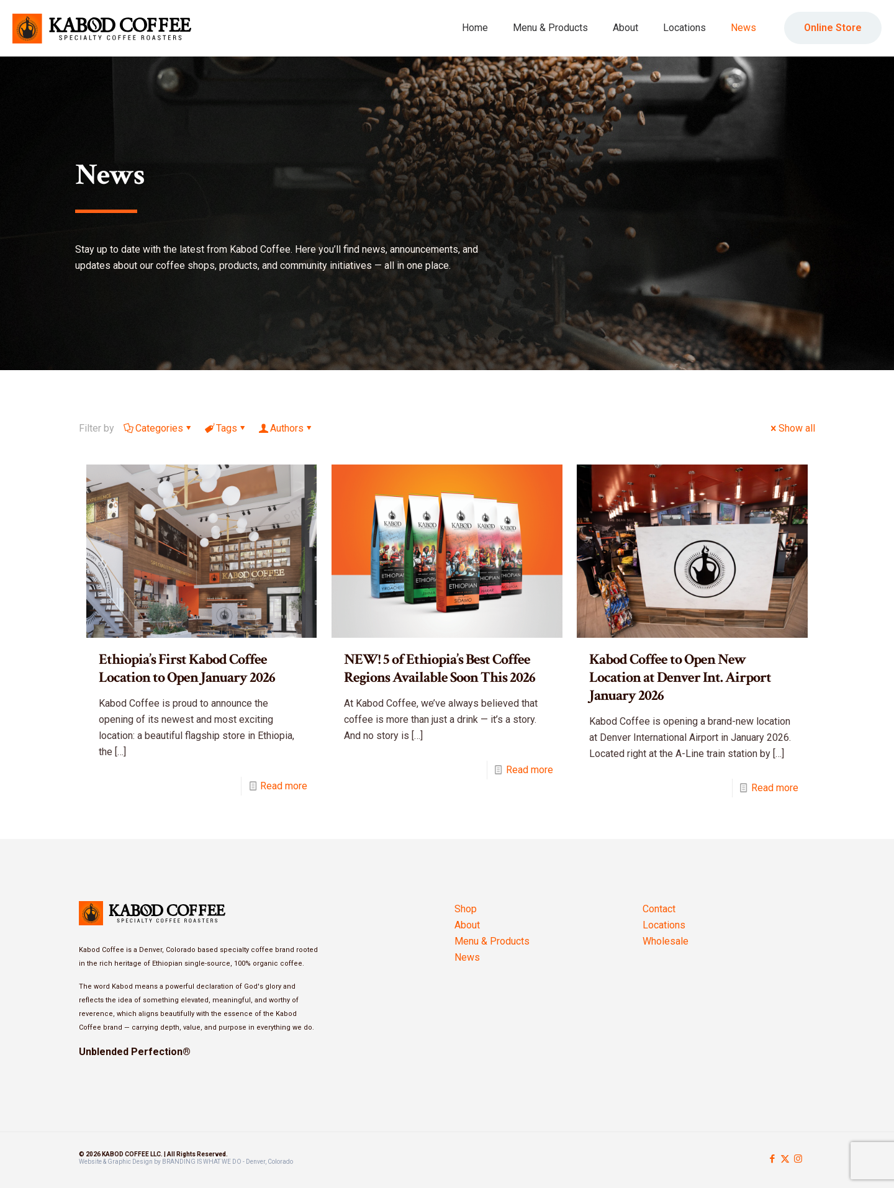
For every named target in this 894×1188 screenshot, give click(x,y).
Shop (465, 909)
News (467, 957)
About (467, 925)
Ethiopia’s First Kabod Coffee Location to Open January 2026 (187, 668)
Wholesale (666, 941)
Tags (225, 428)
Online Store (833, 28)
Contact (659, 909)
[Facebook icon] (772, 1158)
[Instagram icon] (798, 1158)
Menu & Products (492, 941)
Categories (158, 428)
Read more (283, 786)
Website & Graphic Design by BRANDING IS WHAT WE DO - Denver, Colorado (186, 1161)
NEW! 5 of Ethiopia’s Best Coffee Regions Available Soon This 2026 (439, 668)
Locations (664, 925)
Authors (286, 428)
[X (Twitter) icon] (785, 1158)
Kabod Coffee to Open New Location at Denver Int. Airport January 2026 (680, 677)
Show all (792, 428)
